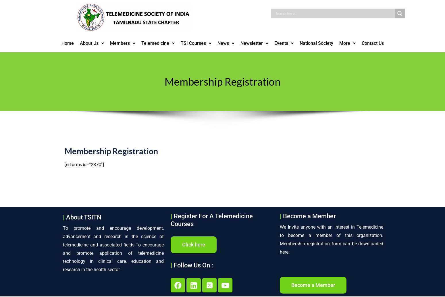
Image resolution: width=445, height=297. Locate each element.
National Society (316, 43)
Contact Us (373, 43)
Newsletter (254, 43)
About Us (92, 43)
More (347, 43)
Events (284, 43)
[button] (92, 43)
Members (122, 43)
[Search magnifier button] (400, 13)
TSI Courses (196, 43)
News (225, 43)
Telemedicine (158, 43)
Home (67, 43)
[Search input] (335, 13)
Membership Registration (111, 153)
